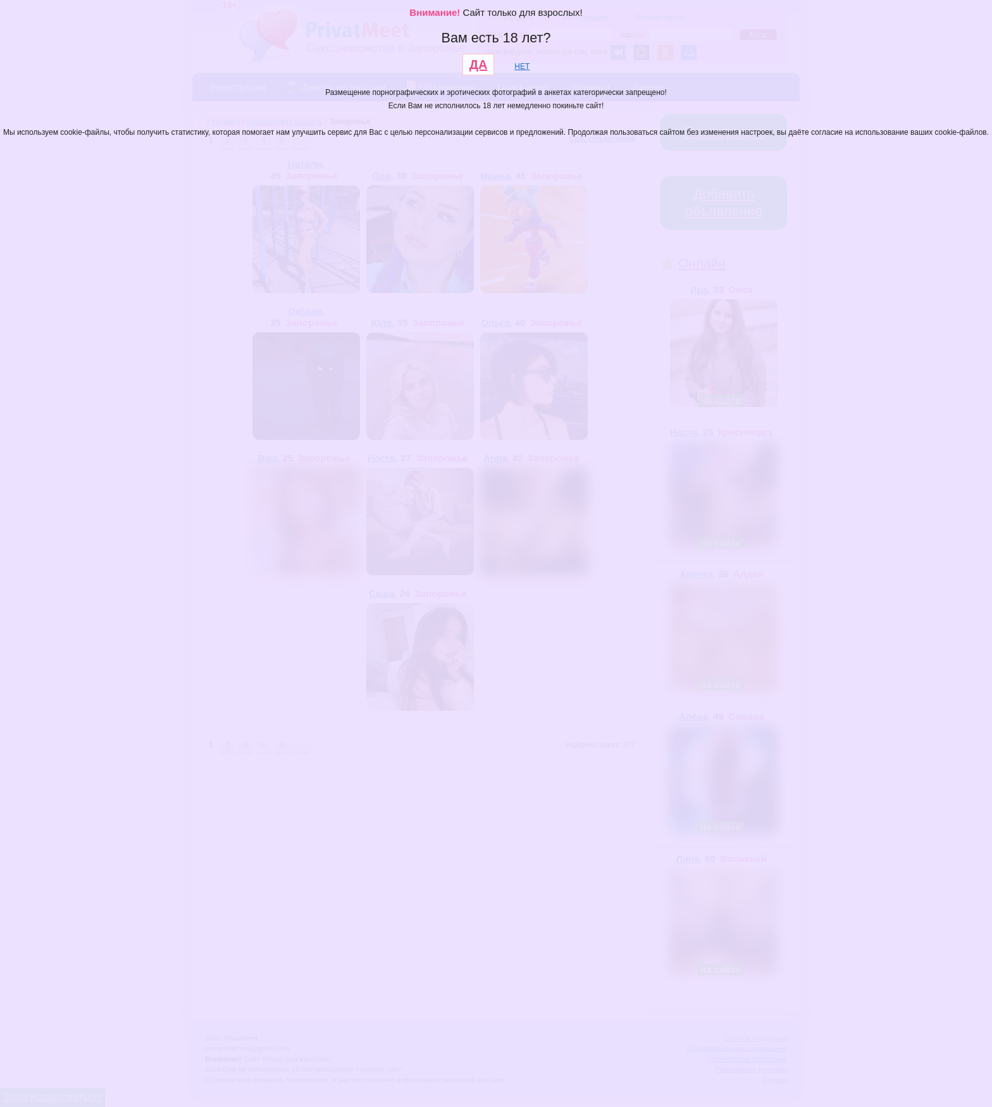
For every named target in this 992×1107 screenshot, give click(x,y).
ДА (478, 65)
